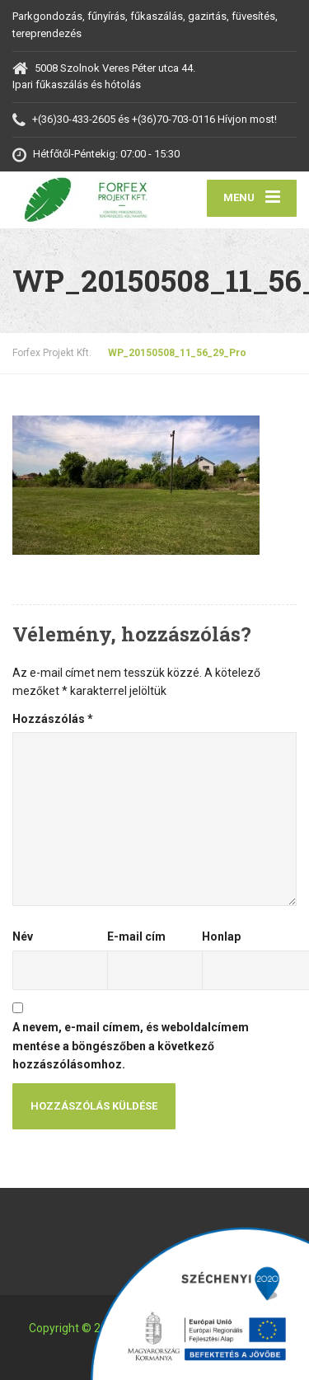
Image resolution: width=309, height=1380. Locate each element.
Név (22, 936)
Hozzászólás (52, 718)
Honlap (221, 936)
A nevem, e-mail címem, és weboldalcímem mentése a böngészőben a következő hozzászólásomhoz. (130, 1046)
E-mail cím (136, 936)
